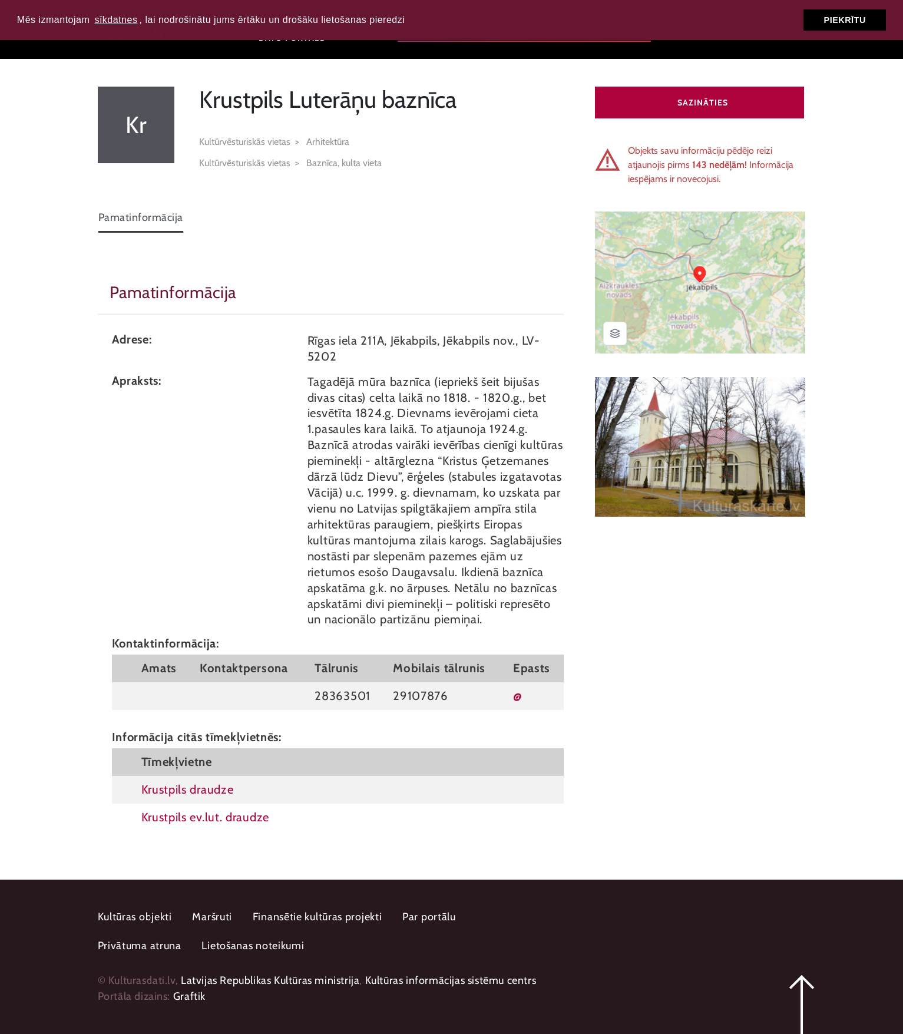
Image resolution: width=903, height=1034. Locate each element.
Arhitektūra (327, 141)
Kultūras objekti (135, 916)
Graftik (189, 996)
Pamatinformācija (140, 217)
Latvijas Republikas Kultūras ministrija (270, 980)
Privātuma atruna (139, 945)
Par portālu (429, 916)
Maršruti (212, 916)
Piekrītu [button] (845, 20)
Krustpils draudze (187, 789)
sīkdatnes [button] (115, 20)
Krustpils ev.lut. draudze (205, 817)
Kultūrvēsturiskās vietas (244, 141)
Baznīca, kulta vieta (344, 163)
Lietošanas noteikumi (252, 945)
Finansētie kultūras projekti (317, 916)
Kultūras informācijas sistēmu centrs (451, 980)
